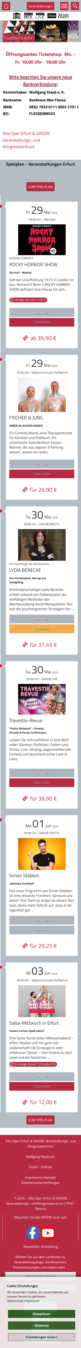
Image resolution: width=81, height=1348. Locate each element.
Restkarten (42, 629)
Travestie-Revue (25, 720)
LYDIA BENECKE (25, 570)
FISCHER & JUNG (26, 417)
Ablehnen (42, 1325)
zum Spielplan (40, 186)
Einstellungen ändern (41, 1337)
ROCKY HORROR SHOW (33, 264)
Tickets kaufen (42, 322)
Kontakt (50, 1177)
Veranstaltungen (40, 6)
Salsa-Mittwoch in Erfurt (34, 1023)
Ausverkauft (42, 930)
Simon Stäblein (24, 875)
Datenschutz (15, 1301)
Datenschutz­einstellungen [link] (40, 1182)
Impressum (33, 1177)
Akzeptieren (42, 1313)
